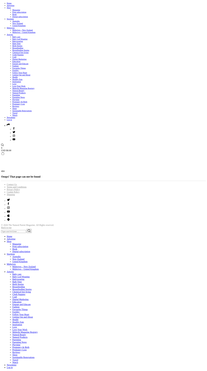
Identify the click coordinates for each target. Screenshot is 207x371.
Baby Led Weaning (19, 39)
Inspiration (16, 82)
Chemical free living (20, 53)
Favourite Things (19, 68)
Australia (16, 21)
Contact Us (12, 184)
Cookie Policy (13, 192)
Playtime (15, 100)
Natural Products (19, 93)
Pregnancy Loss (18, 104)
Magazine (16, 10)
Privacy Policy (13, 189)
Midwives (11, 28)
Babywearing (17, 41)
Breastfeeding (17, 48)
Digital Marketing (19, 59)
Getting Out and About (21, 75)
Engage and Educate (20, 64)
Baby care (16, 37)
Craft (14, 57)
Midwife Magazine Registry (23, 88)
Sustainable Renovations (22, 111)
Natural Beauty (18, 91)
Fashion (15, 66)
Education (16, 61)
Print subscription (19, 12)
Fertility (15, 70)
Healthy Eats (17, 79)
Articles (10, 35)
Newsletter (11, 117)
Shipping (11, 194)
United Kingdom (19, 26)
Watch (14, 115)
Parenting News (18, 97)
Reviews (15, 106)
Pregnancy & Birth (19, 102)
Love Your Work (18, 86)
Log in (9, 120)
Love (14, 84)
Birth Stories (17, 46)
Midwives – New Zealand (22, 30)
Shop (9, 8)
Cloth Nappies (18, 55)
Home (9, 3)
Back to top (6, 227)
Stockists (10, 19)
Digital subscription (20, 17)
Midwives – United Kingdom (24, 32)
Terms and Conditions (17, 187)
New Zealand (17, 23)
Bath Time (16, 44)
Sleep (14, 109)
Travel (14, 113)
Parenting (16, 95)
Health (15, 77)
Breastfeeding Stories (20, 50)
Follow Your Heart (19, 73)
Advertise (10, 5)
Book (14, 14)
